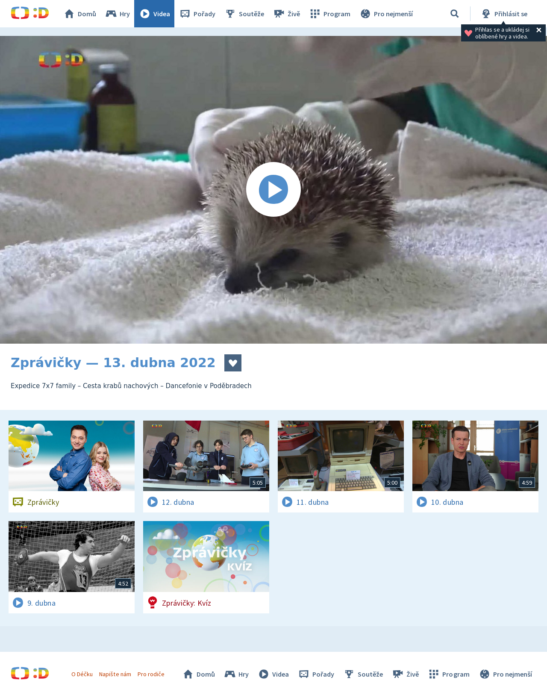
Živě (286, 13)
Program (329, 13)
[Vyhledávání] (454, 13)
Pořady (197, 13)
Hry (117, 13)
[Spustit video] (273, 190)
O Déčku (82, 674)
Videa (154, 13)
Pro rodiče (151, 674)
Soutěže (244, 13)
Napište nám (115, 674)
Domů (79, 13)
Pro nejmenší (386, 13)
